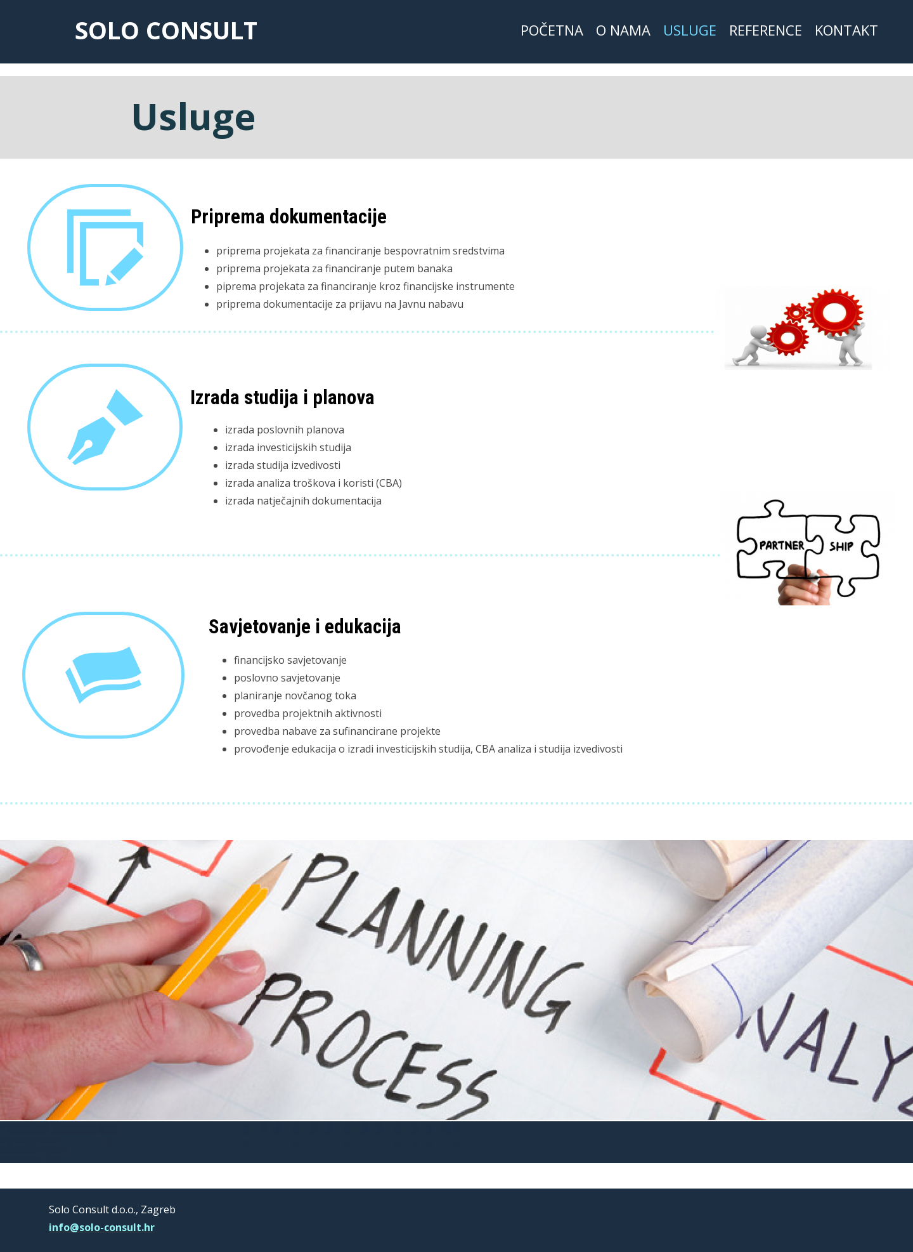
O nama (623, 29)
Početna (552, 29)
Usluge (689, 29)
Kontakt (846, 29)
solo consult (166, 29)
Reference (765, 29)
